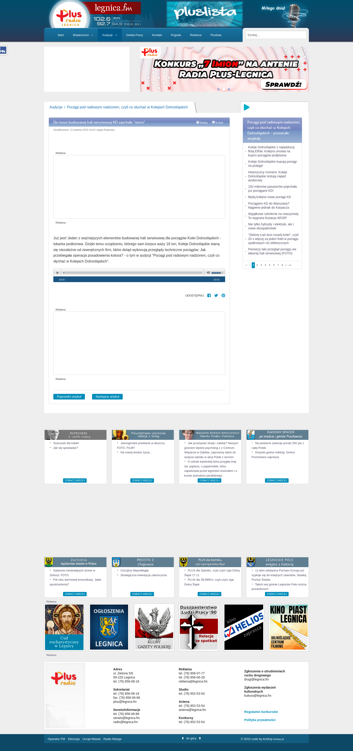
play (57, 273)
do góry (191, 738)
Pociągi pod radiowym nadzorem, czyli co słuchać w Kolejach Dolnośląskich (127, 107)
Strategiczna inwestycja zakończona (143, 575)
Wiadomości (81, 35)
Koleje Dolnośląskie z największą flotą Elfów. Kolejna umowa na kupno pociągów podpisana (271, 151)
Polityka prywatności (260, 720)
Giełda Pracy (134, 35)
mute (207, 273)
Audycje (107, 35)
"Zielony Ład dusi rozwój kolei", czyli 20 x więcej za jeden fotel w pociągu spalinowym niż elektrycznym (273, 239)
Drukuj (204, 122)
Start (61, 35)
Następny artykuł (107, 396)
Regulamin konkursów (261, 712)
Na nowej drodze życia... (136, 452)
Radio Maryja (112, 739)
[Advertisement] (139, 186)
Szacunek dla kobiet (66, 443)
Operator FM (57, 739)
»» (290, 265)
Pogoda (176, 35)
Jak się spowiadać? (65, 448)
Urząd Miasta (92, 739)
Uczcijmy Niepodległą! (134, 570)
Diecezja (74, 739)
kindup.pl (278, 739)
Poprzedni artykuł (69, 396)
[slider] (87, 69)
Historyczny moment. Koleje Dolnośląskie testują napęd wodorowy (267, 176)
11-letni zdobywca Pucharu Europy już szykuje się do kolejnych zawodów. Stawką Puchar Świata (279, 575)
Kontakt (157, 35)
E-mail (219, 122)
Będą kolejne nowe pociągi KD (269, 197)
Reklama (195, 35)
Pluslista (215, 35)
